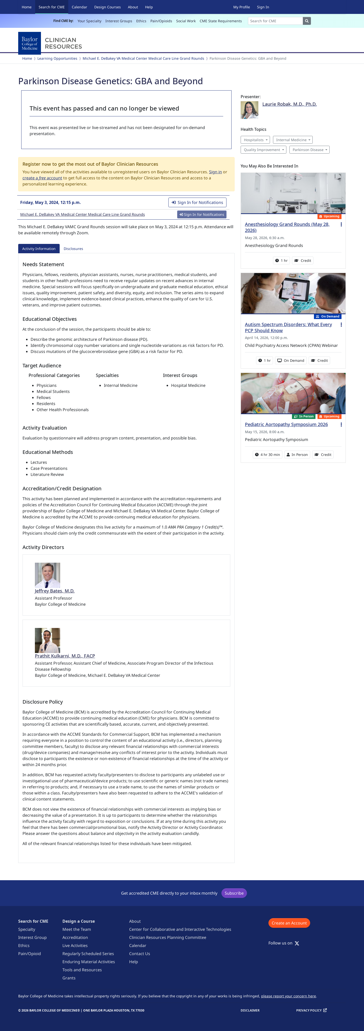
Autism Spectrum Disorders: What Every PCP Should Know (288, 327)
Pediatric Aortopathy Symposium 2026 (286, 424)
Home (27, 7)
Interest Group (32, 937)
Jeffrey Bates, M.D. (55, 591)
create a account (42, 178)
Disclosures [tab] (73, 248)
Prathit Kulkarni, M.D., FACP (65, 656)
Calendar (79, 7)
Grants (69, 978)
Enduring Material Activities (88, 961)
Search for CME (53, 6)
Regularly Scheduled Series (88, 953)
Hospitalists (254, 139)
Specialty (26, 929)
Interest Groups (118, 20)
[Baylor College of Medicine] (51, 43)
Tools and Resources (82, 970)
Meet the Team (76, 929)
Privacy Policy (309, 1010)
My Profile (241, 7)
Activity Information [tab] (39, 248)
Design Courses (107, 7)
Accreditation (75, 937)
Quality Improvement (262, 149)
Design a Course (78, 921)
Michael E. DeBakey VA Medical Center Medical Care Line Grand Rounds (143, 58)
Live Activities (75, 945)
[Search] (275, 21)
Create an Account (289, 923)
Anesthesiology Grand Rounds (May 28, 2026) (287, 227)
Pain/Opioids (161, 20)
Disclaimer (250, 1010)
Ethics (141, 20)
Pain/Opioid (29, 953)
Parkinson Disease (308, 149)
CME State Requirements (221, 20)
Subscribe (234, 893)
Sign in (215, 172)
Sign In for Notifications (197, 202)
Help (149, 7)
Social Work (186, 20)
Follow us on (283, 943)
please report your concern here (288, 996)
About (133, 7)
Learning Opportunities (57, 58)
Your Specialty (89, 20)
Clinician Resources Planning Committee (167, 937)
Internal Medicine (291, 139)
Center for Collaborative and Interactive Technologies (180, 929)
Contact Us (139, 953)
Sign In (263, 7)
